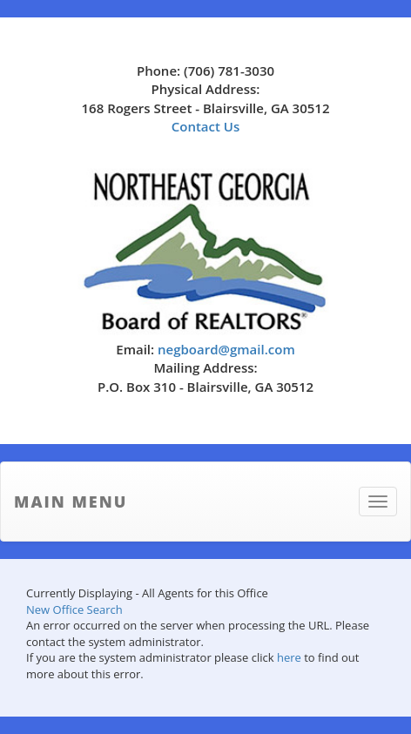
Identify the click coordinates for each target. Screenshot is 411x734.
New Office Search (74, 609)
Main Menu (70, 501)
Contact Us (206, 126)
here (289, 657)
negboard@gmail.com (226, 349)
